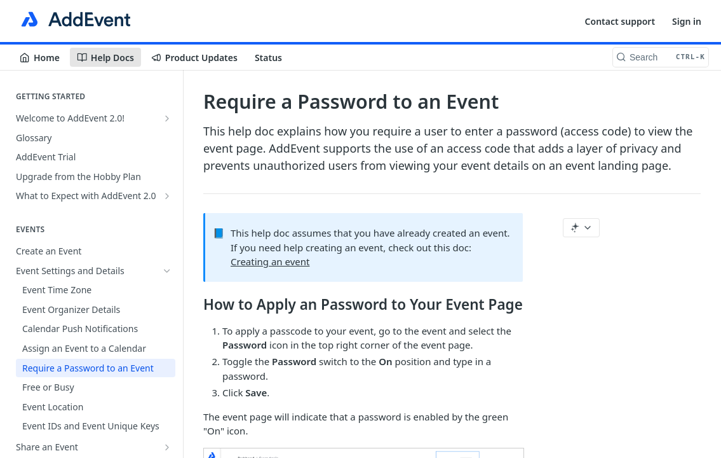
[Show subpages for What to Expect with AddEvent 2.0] (167, 196)
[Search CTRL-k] (660, 57)
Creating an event (270, 261)
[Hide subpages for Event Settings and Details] (167, 271)
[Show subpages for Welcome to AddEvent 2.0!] (167, 118)
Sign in (686, 21)
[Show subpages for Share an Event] (167, 447)
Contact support (620, 21)
